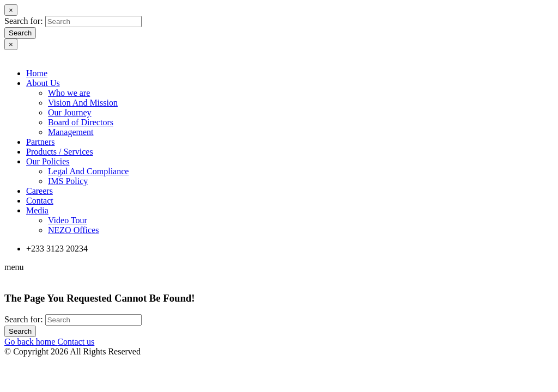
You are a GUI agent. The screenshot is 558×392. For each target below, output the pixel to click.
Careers (39, 190)
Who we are (69, 92)
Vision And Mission (83, 102)
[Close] (10, 10)
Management (71, 132)
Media (37, 210)
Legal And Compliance (88, 171)
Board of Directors (80, 122)
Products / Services (59, 151)
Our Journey (70, 112)
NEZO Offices (73, 230)
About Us (43, 83)
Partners (40, 141)
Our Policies (48, 161)
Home (36, 73)
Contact (39, 200)
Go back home (30, 341)
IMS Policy (68, 181)
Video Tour (67, 220)
